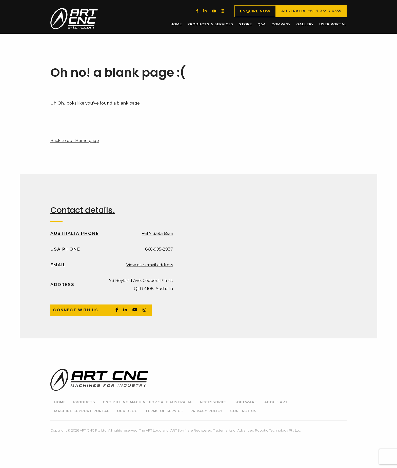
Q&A (261, 24)
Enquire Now (255, 11)
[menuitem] (176, 24)
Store (245, 24)
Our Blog (127, 411)
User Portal (333, 24)
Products (84, 402)
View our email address (149, 264)
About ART (276, 402)
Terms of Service (164, 411)
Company (281, 24)
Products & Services (210, 24)
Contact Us (243, 411)
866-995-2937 (159, 249)
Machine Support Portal (81, 411)
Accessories (213, 402)
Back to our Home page (74, 140)
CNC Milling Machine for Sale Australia (147, 402)
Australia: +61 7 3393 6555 (311, 11)
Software (245, 402)
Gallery (305, 24)
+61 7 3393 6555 (157, 233)
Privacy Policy (206, 411)
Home (176, 24)
